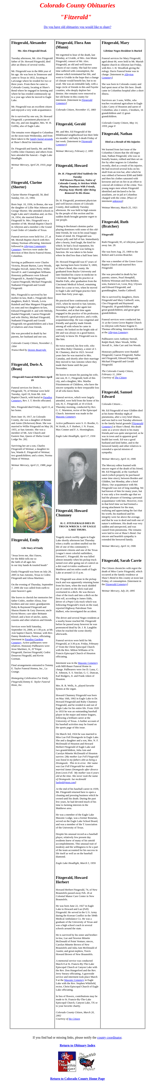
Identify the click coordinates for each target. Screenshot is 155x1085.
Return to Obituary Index (77, 1045)
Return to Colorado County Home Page (77, 1078)
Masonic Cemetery (66, 416)
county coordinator (109, 1037)
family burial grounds (41, 138)
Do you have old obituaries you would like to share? (77, 27)
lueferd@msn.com (65, 782)
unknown (117, 201)
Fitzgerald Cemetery (116, 584)
